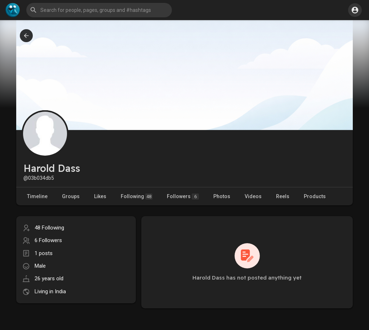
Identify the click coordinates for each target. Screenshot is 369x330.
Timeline (37, 196)
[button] (99, 10)
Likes (100, 196)
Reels (282, 196)
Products (315, 196)
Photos (221, 196)
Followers (183, 196)
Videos (253, 196)
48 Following (49, 227)
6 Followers (48, 240)
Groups (71, 196)
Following (136, 196)
